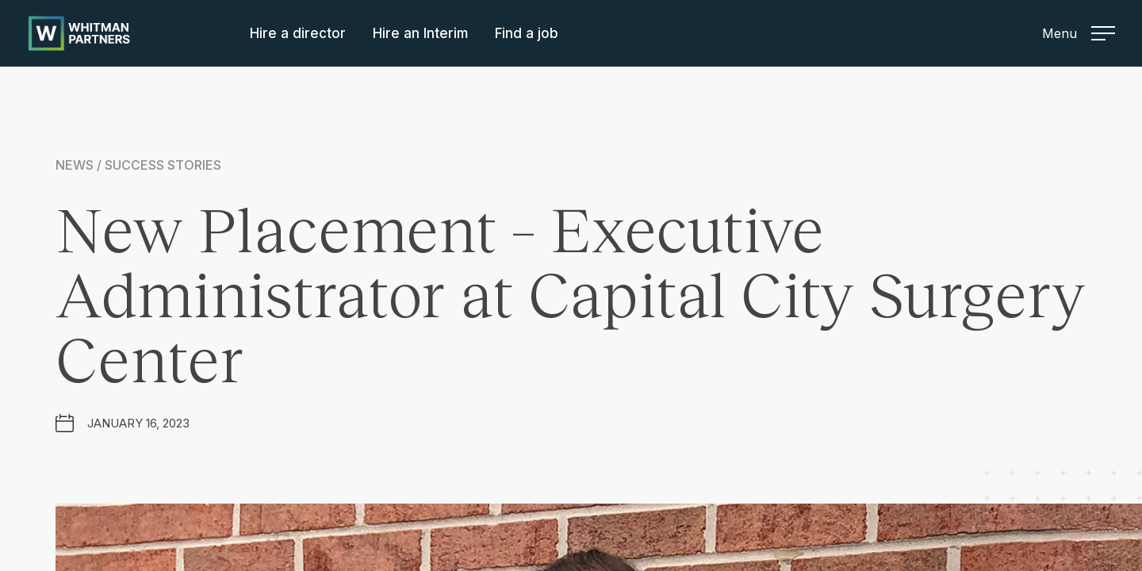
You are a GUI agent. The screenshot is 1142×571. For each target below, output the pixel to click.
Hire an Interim (420, 33)
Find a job (526, 33)
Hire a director (298, 33)
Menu (1078, 33)
